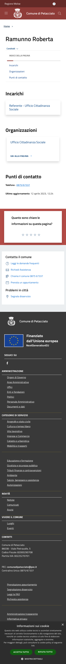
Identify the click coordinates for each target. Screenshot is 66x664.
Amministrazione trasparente (22, 614)
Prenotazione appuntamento (22, 584)
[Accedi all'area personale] (54, 3)
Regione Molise (12, 3)
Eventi (10, 528)
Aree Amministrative (18, 382)
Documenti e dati (16, 406)
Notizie (10, 500)
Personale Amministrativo (20, 401)
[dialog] (33, 643)
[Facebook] (7, 363)
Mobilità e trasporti (17, 446)
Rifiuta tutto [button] (45, 652)
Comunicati (13, 505)
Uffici (9, 387)
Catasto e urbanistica (18, 441)
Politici (10, 397)
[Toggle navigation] (6, 13)
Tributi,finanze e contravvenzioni (24, 470)
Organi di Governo (16, 377)
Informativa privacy (17, 619)
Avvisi (10, 509)
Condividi (13, 49)
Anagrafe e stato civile (18, 421)
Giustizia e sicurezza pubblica (22, 465)
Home (7, 26)
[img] (55, 54)
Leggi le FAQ (13, 594)
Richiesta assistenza (17, 599)
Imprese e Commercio (18, 436)
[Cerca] (59, 13)
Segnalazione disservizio (19, 589)
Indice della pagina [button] (19, 55)
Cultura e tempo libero (18, 426)
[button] (33, 658)
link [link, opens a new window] (33, 645)
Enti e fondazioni (16, 392)
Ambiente (12, 475)
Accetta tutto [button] (21, 652)
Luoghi (10, 523)
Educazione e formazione (20, 460)
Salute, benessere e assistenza (23, 480)
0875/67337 (23, 185)
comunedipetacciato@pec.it (22, 567)
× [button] (62, 625)
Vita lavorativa (14, 431)
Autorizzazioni (14, 485)
